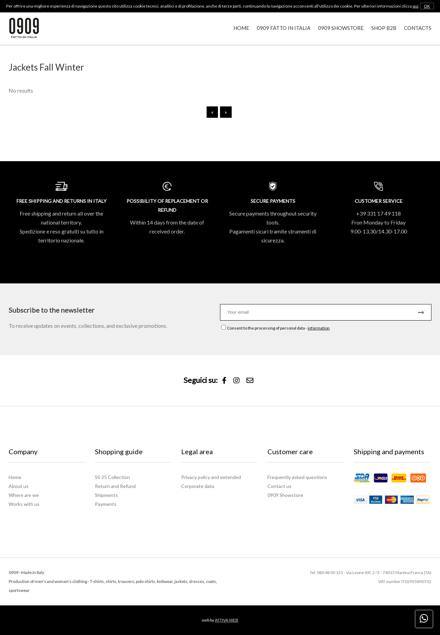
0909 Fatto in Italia (283, 28)
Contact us (279, 486)
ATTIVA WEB (226, 620)
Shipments (106, 495)
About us (19, 486)
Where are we (24, 495)
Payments (106, 504)
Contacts (417, 28)
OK (427, 6)
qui (415, 6)
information (319, 328)
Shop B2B (383, 28)
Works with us (24, 504)
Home (241, 28)
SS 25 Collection (112, 477)
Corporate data (197, 486)
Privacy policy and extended (211, 477)
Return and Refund (115, 486)
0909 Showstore (341, 28)
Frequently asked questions (297, 477)
